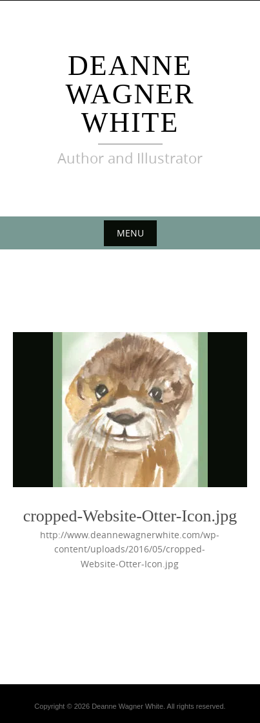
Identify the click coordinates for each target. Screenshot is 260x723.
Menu (130, 233)
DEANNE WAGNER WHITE (129, 94)
